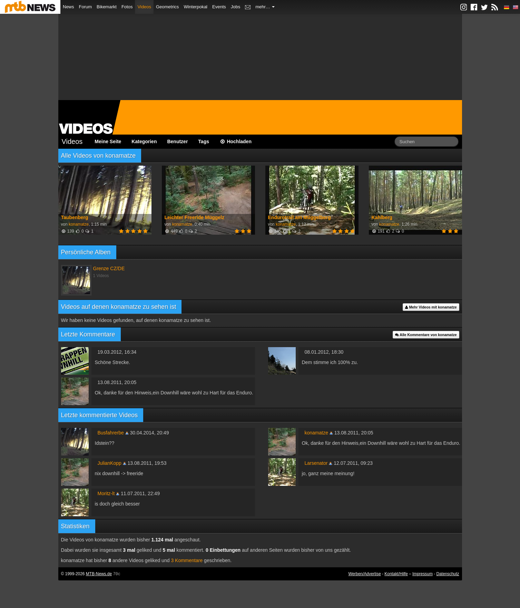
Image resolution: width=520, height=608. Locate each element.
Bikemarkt (107, 6)
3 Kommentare (187, 560)
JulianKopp (109, 463)
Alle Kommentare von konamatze (426, 335)
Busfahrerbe (111, 432)
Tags (203, 141)
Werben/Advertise (364, 573)
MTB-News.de (99, 573)
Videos (144, 6)
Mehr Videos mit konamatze (431, 307)
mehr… (265, 6)
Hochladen (235, 141)
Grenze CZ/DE (109, 268)
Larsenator (316, 463)
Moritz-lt (106, 493)
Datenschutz (447, 573)
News (68, 6)
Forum (85, 6)
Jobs (235, 6)
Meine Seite (108, 141)
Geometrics (167, 6)
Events (219, 6)
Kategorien (144, 141)
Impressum (422, 573)
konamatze (79, 224)
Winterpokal (195, 6)
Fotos (127, 6)
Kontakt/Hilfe (396, 573)
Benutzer (177, 141)
